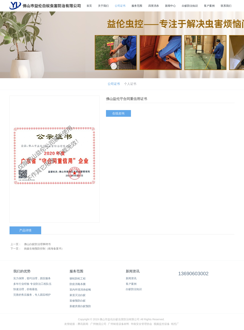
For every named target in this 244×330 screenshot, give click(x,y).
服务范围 (137, 5)
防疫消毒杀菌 (78, 284)
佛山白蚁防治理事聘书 (37, 244)
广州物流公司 (98, 323)
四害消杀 (153, 5)
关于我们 (103, 5)
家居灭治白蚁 (78, 295)
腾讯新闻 (83, 323)
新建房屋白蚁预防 (80, 306)
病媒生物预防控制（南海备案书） (44, 248)
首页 (89, 5)
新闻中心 (170, 5)
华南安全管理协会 (141, 323)
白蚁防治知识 (190, 5)
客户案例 (209, 5)
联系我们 (226, 5)
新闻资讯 (133, 271)
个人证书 (130, 83)
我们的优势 (21, 271)
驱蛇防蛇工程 (78, 278)
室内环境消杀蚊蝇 (80, 289)
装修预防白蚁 (78, 300)
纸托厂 (175, 323)
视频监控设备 (162, 323)
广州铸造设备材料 (118, 323)
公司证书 (120, 5)
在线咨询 (118, 113)
